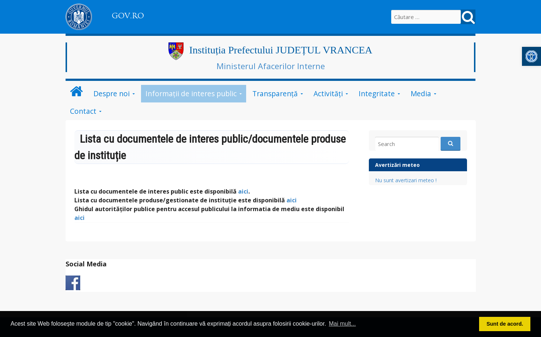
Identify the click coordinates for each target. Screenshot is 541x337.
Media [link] (421, 93)
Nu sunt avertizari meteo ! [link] (406, 180)
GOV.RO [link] (128, 15)
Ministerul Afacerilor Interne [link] (270, 65)
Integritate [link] (377, 93)
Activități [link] (328, 93)
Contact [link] (83, 111)
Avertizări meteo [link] (397, 164)
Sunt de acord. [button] (504, 324)
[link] (531, 56)
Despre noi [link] (111, 93)
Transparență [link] (275, 93)
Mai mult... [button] (342, 324)
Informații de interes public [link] (191, 93)
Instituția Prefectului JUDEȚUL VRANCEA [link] (280, 50)
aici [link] (243, 191)
